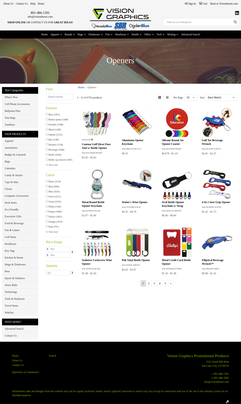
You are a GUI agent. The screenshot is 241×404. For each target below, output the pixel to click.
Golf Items (10, 237)
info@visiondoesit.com (40, 16)
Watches (9, 312)
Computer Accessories (17, 195)
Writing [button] (171, 34)
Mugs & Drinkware (15, 264)
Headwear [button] (120, 34)
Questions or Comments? (25, 372)
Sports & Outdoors (15, 278)
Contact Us (22, 3)
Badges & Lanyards (15, 154)
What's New (11, 97)
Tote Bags (10, 117)
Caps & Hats (11, 182)
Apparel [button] (54, 34)
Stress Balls (11, 285)
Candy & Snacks (14, 175)
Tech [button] (159, 34)
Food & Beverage (14, 223)
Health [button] (135, 34)
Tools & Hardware (15, 298)
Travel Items (11, 305)
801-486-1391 (40, 13)
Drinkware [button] (94, 34)
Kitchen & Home (14, 257)
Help (32, 3)
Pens (7, 271)
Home (41, 3)
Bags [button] (80, 34)
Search (52, 355)
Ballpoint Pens (12, 110)
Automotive (11, 147)
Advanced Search (190, 34)
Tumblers (10, 124)
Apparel (9, 140)
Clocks (8, 189)
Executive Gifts (13, 216)
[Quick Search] (197, 22)
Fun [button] (108, 34)
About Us (8, 3)
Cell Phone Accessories (17, 104)
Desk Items (11, 202)
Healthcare (10, 243)
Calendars (10, 168)
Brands (68, 34)
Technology (11, 291)
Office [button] (147, 34)
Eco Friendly (12, 209)
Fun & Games (12, 230)
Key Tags (10, 250)
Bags (7, 161)
